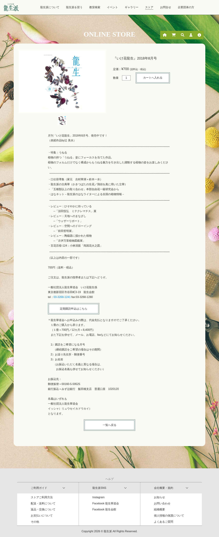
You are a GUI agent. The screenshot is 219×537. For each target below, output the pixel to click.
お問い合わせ (162, 503)
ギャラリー (131, 7)
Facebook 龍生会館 (104, 509)
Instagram (98, 497)
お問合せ (165, 7)
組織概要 (159, 509)
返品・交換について (43, 509)
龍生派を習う (74, 7)
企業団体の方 (186, 7)
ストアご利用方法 (42, 497)
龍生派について (49, 7)
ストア (149, 7)
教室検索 (94, 7)
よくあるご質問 (163, 521)
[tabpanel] (62, 81)
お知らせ (159, 497)
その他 (35, 521)
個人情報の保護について (169, 515)
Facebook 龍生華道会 (105, 503)
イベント (112, 7)
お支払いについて (42, 515)
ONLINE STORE (110, 34)
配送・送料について (43, 503)
